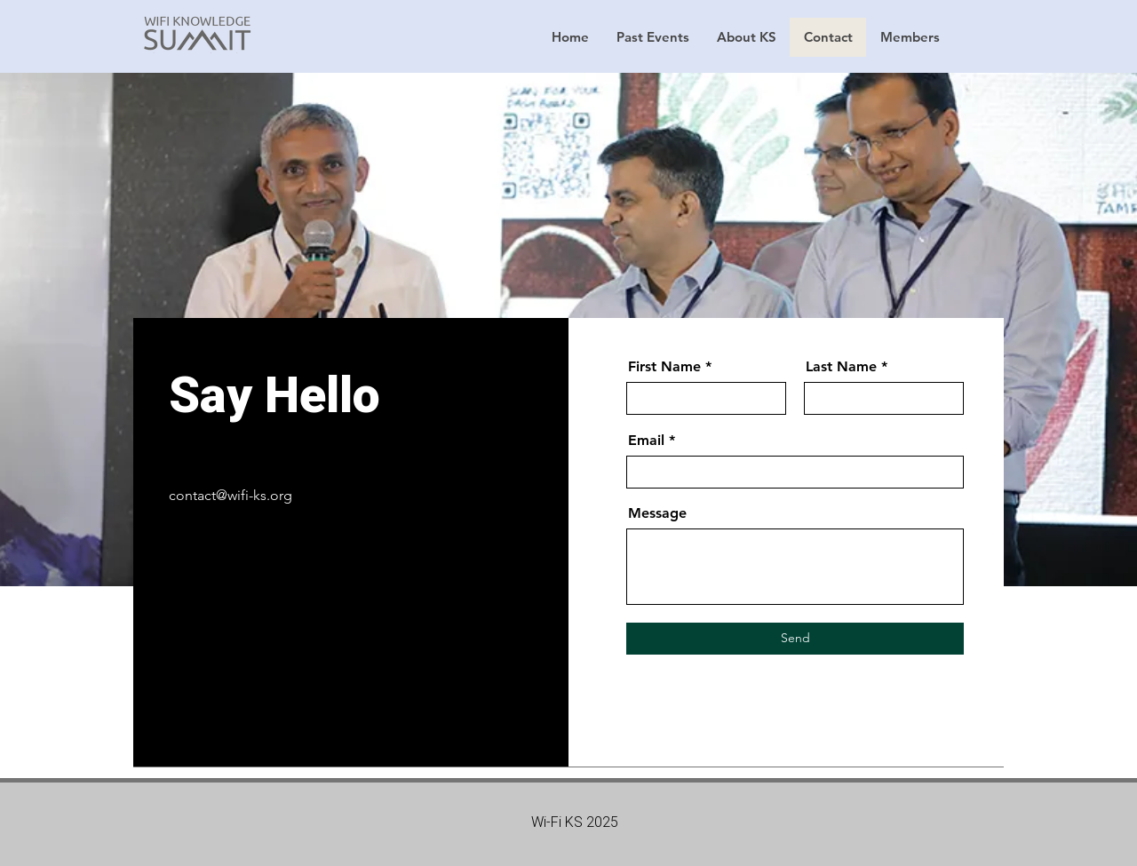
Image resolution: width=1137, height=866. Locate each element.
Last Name (841, 367)
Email (646, 440)
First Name (664, 367)
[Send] (795, 639)
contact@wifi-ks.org (230, 495)
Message (657, 513)
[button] (652, 37)
